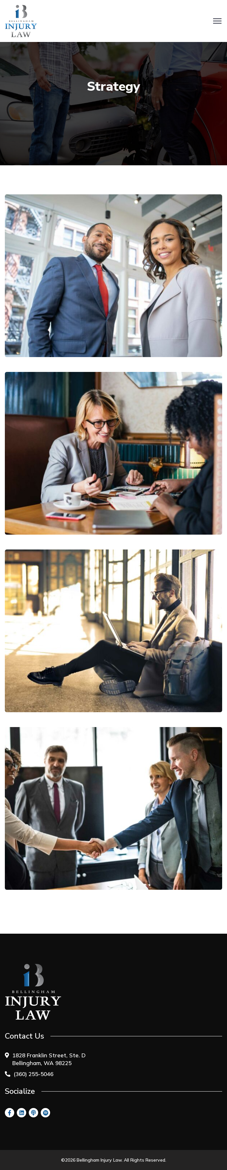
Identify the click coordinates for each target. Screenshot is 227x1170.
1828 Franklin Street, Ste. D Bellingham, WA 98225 (49, 1059)
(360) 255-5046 (33, 1074)
